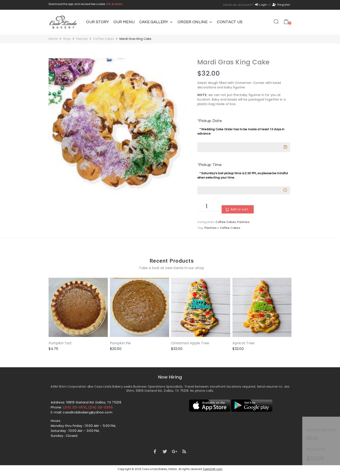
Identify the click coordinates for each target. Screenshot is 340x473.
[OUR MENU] (124, 22)
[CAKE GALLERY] (156, 22)
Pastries (82, 39)
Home (53, 39)
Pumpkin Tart (60, 343)
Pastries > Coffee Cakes (222, 227)
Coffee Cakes (103, 39)
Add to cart (239, 209)
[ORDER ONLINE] (195, 22)
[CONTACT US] (230, 22)
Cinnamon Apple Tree (190, 343)
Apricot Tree (243, 343)
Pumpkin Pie (120, 343)
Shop (67, 39)
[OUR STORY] (97, 22)
